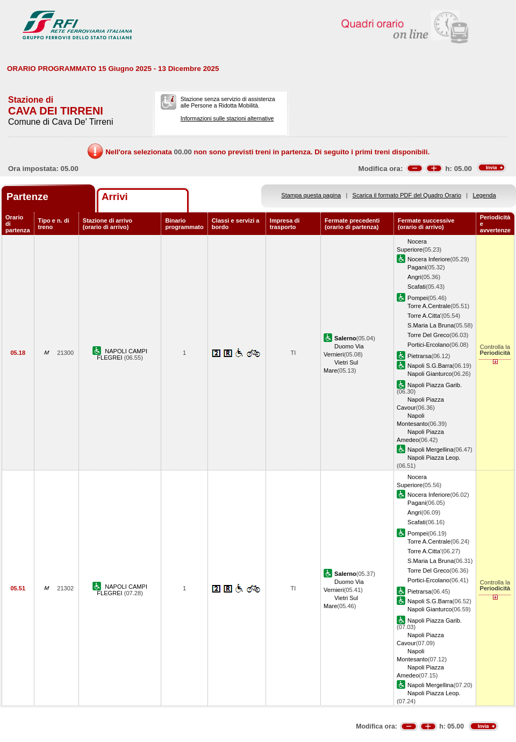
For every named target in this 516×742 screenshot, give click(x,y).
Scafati (416, 286)
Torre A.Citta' (424, 315)
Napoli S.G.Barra (430, 365)
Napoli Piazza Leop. (434, 457)
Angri (414, 277)
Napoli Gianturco (429, 373)
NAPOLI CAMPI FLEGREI (122, 354)
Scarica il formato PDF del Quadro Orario (407, 195)
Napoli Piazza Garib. (434, 385)
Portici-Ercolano (428, 344)
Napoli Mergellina (430, 449)
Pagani (416, 267)
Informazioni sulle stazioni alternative (227, 118)
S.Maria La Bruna (430, 325)
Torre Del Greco (428, 335)
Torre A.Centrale (428, 306)
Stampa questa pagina (311, 195)
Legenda (484, 195)
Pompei (417, 298)
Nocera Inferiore (428, 259)
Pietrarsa (419, 356)
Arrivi (115, 196)
